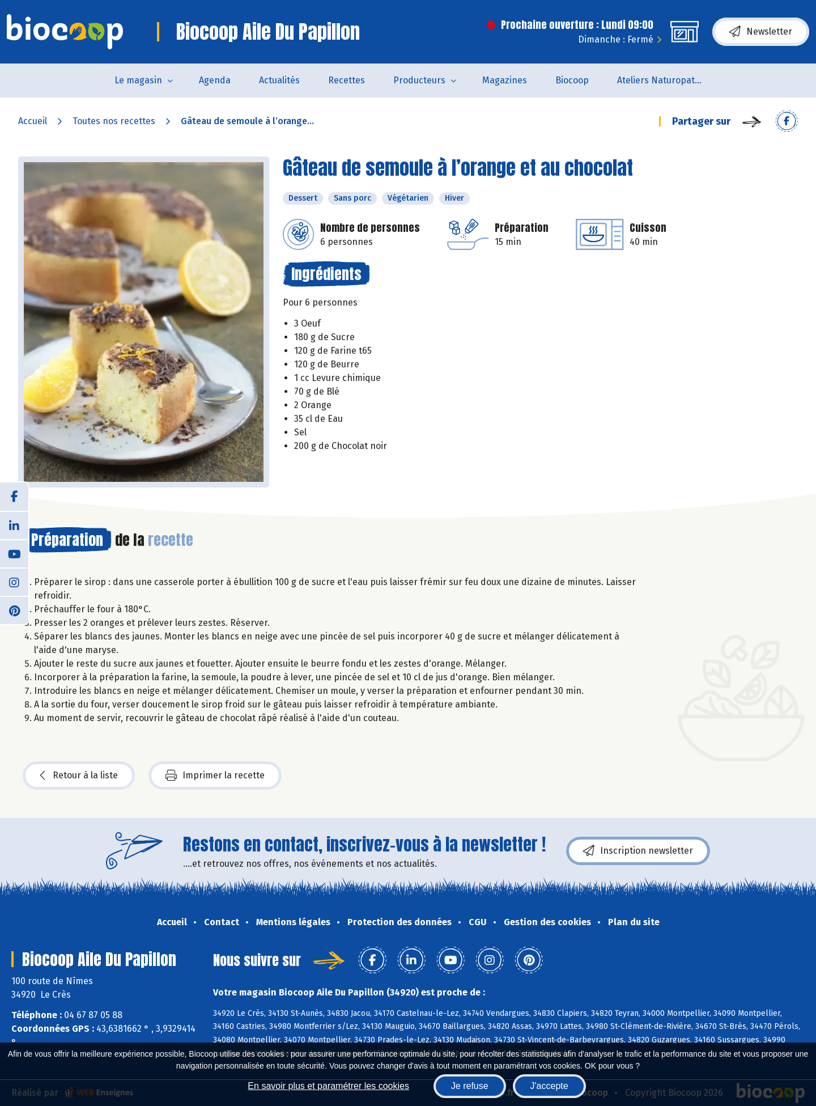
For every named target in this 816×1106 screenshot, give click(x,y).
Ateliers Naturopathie (662, 80)
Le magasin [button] (138, 80)
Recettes (346, 80)
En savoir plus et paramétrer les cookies (328, 1086)
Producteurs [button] (419, 80)
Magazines (504, 80)
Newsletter (760, 31)
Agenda (215, 80)
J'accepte (549, 1086)
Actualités (279, 80)
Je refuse (469, 1086)
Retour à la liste (79, 775)
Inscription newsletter (638, 851)
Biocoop (572, 80)
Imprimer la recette (215, 775)
